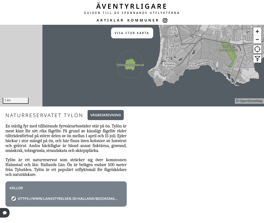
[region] (132, 65)
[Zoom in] (257, 31)
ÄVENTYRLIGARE (132, 6)
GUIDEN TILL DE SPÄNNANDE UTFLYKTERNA (132, 13)
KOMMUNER (143, 20)
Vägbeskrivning (105, 114)
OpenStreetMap (251, 101)
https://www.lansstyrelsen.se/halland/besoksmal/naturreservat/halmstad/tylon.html (68, 198)
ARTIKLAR (110, 20)
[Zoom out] (257, 39)
